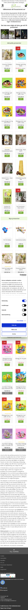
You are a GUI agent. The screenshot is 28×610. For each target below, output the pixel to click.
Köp (7, 70)
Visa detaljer (20, 320)
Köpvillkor (2, 560)
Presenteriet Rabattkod (6, 565)
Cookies (2, 556)
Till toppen (14, 551)
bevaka (7, 393)
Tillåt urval (14, 329)
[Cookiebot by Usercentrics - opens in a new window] (20, 275)
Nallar (1, 567)
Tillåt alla (14, 325)
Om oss (2, 562)
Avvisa (14, 334)
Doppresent (3, 569)
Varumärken (3, 558)
